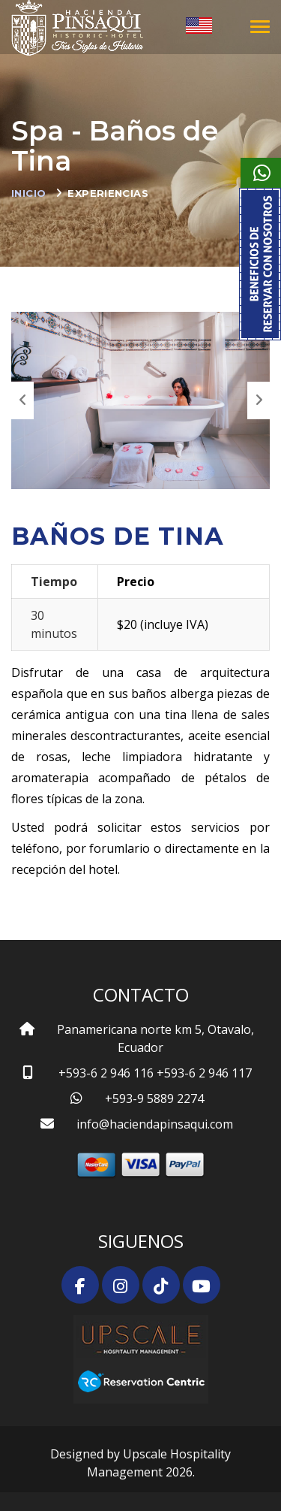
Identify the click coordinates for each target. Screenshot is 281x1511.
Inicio (28, 193)
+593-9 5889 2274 (154, 1098)
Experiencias (107, 193)
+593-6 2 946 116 (106, 1073)
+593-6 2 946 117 (204, 1073)
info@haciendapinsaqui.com (154, 1124)
